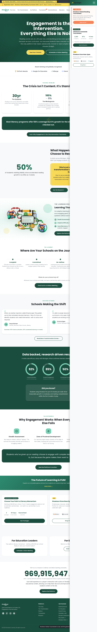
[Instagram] (10, 613)
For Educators (62, 609)
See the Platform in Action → (48, 467)
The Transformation (22, 10)
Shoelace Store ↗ (63, 619)
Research (69, 10)
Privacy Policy (80, 628)
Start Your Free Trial (72, 549)
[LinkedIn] (3, 613)
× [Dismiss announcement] (55, 1)
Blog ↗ (80, 611)
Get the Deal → (50, 1)
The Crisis (12, 10)
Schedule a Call (62, 613)
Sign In (83, 9)
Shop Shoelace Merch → (72, 521)
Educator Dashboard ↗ (64, 615)
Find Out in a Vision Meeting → (48, 285)
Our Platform (33, 10)
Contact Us (81, 609)
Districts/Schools (52, 10)
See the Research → (59, 190)
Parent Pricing (62, 611)
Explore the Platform (48, 591)
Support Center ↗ (83, 606)
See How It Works (35, 52)
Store (75, 10)
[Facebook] (6, 613)
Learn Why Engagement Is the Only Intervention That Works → (48, 134)
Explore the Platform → (64, 233)
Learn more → (48, 486)
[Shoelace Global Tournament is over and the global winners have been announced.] (91, 626)
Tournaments (42, 10)
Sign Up (91, 9)
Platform (40, 611)
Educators (61, 10)
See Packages (24, 521)
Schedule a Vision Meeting (58, 52)
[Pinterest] (14, 613)
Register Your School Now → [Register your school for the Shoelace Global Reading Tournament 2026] (85, 4)
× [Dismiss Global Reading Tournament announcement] (94, 4)
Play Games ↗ (62, 617)
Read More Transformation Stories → (48, 338)
